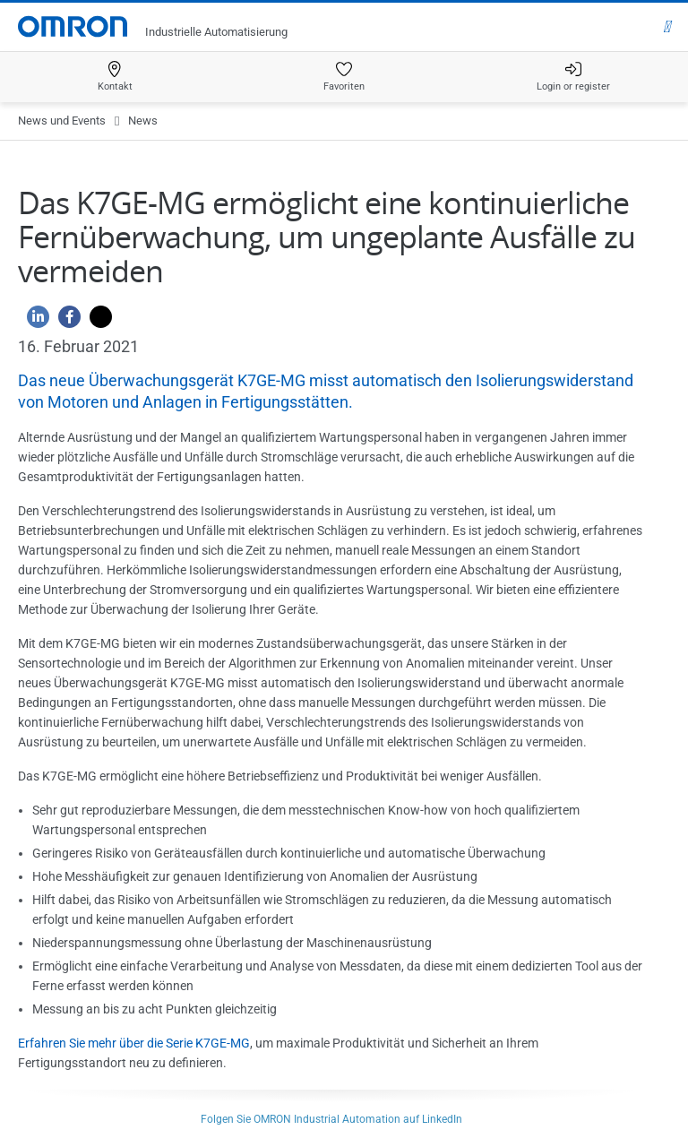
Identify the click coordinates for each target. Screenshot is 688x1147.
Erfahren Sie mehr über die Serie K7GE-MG (134, 1043)
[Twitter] (96, 321)
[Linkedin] (33, 321)
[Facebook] (65, 321)
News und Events (62, 120)
